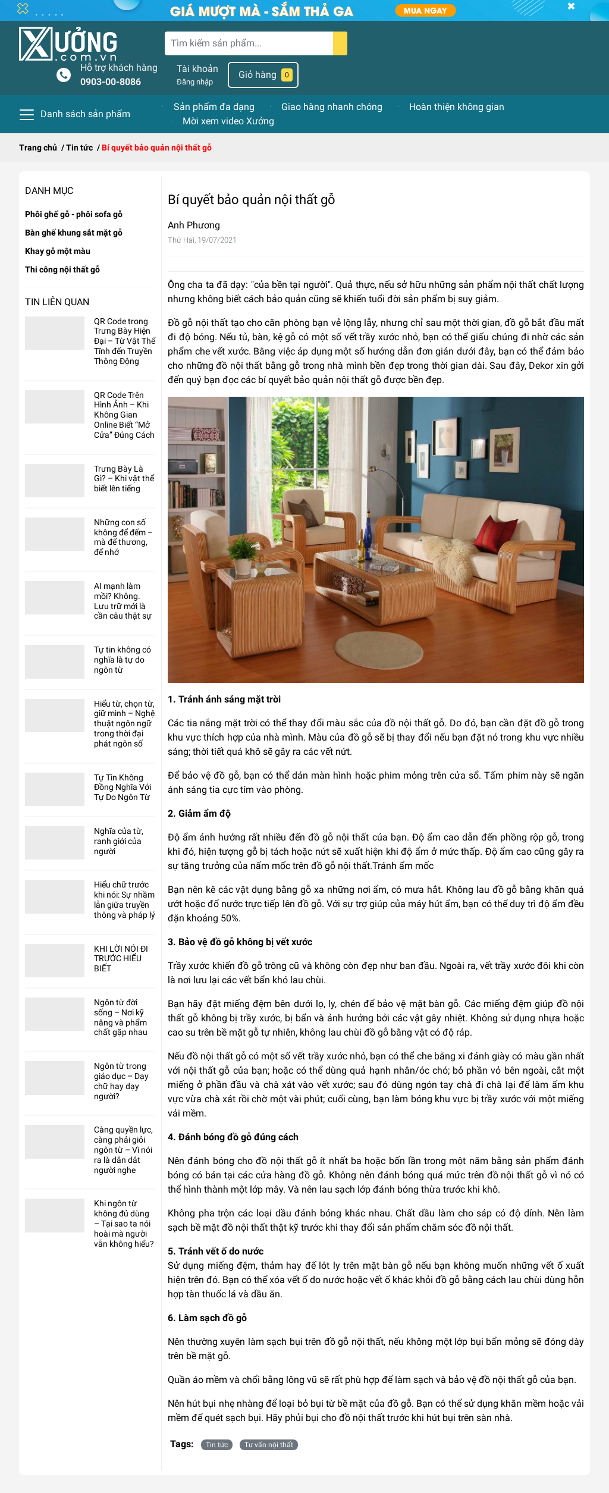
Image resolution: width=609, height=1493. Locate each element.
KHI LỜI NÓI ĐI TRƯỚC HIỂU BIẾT (121, 959)
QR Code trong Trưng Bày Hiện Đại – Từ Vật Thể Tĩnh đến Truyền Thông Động (124, 341)
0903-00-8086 (110, 81)
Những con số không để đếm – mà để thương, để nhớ (123, 537)
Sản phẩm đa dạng (214, 106)
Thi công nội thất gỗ (62, 269)
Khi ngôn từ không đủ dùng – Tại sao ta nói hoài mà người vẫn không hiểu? (124, 1223)
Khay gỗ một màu (57, 251)
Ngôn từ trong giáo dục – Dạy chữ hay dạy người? (121, 1080)
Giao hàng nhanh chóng (331, 106)
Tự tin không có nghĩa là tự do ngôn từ (122, 660)
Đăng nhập (195, 81)
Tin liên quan (57, 302)
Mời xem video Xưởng (228, 121)
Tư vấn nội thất (268, 1445)
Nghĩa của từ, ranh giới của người (118, 841)
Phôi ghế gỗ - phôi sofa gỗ (74, 214)
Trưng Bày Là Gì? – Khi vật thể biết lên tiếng (124, 479)
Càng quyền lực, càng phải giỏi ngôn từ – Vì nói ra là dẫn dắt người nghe (123, 1149)
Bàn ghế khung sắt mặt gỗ (74, 232)
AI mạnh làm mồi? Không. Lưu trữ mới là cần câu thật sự (123, 600)
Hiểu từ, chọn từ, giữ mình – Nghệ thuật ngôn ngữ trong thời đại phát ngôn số (124, 723)
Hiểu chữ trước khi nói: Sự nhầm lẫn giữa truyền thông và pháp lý (124, 899)
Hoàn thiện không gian (456, 106)
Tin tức (217, 1445)
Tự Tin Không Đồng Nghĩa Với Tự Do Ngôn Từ (122, 787)
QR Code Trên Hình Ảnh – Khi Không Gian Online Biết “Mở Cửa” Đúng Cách (124, 415)
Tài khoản (197, 68)
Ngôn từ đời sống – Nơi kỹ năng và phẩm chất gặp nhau (120, 1017)
